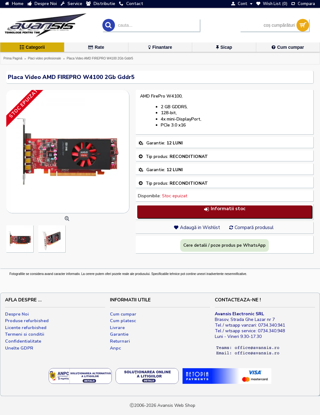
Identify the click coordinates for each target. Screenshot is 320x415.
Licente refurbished (25, 328)
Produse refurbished (27, 321)
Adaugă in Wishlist (200, 227)
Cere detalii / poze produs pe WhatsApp (224, 245)
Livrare (117, 328)
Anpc (115, 348)
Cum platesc (123, 321)
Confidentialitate (23, 341)
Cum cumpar (123, 314)
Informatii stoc (224, 208)
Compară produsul (254, 227)
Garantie (119, 334)
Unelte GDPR (19, 348)
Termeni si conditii (24, 334)
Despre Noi (17, 314)
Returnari (120, 341)
